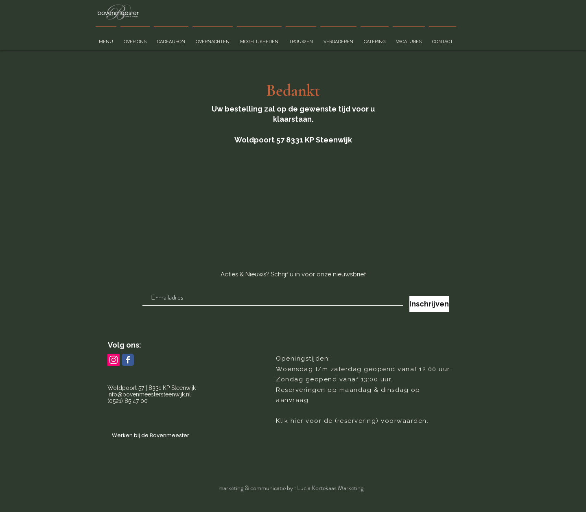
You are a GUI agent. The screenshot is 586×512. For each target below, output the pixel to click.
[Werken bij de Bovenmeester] (150, 436)
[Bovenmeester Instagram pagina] (113, 360)
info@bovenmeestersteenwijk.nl (149, 394)
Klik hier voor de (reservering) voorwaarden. (352, 420)
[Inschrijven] (429, 304)
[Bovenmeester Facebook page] (128, 360)
